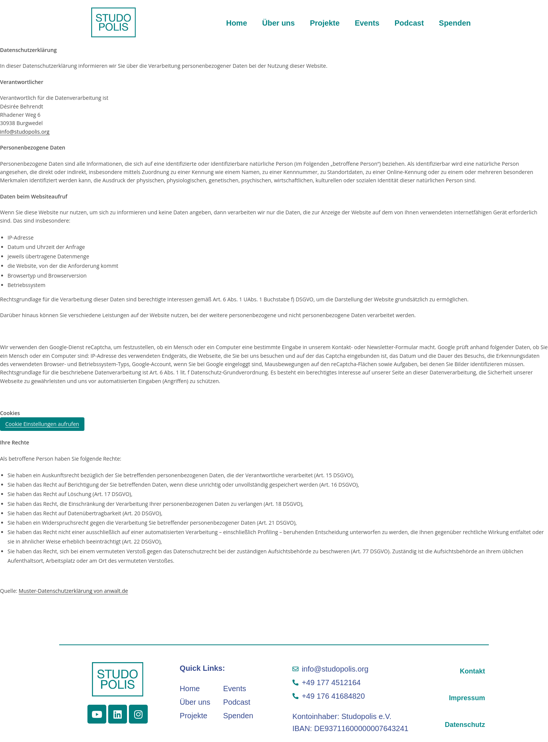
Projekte (325, 23)
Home (236, 23)
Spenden (455, 23)
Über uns (278, 23)
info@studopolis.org (24, 131)
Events (367, 23)
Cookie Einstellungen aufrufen (42, 423)
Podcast (409, 23)
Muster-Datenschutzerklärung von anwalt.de (73, 590)
